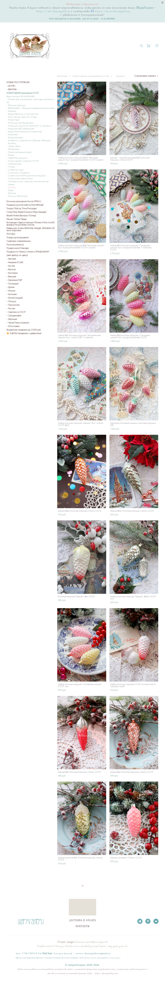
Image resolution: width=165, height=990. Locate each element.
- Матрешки (12, 149)
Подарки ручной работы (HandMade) (24, 205)
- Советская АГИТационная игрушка (26, 175)
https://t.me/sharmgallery (53, 11)
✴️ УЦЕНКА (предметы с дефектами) (23, 333)
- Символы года (15, 170)
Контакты (84, 958)
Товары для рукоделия (17, 237)
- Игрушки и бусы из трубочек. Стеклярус (28, 126)
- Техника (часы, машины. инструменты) (27, 181)
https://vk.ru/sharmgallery (112, 11)
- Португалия (12, 305)
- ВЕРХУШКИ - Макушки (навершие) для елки (30, 108)
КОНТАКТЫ (83, 926)
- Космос (11, 143)
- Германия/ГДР (14, 280)
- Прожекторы (14, 164)
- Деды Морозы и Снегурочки (22, 114)
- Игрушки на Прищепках (20, 123)
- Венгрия (11, 277)
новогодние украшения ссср (90, 76)
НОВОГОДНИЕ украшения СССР (22, 93)
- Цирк (10, 190)
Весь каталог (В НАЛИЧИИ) (20, 96)
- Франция (11, 319)
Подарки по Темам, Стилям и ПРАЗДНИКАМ (27, 252)
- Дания (10, 287)
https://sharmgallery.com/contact (106, 958)
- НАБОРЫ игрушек (16, 158)
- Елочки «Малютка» (17, 196)
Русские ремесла (15, 245)
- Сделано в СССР (15, 312)
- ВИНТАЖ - (12, 89)
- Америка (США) (14, 262)
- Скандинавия (13, 316)
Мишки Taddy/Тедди (16, 219)
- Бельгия (11, 269)
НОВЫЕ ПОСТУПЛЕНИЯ (17, 82)
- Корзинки (12, 134)
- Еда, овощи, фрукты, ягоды (21, 117)
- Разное (11, 193)
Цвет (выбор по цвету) (17, 255)
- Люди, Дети (13, 146)
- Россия (10, 308)
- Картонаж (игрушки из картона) (24, 131)
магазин (62, 76)
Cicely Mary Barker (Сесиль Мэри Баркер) (26, 212)
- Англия (10, 266)
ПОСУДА (10, 234)
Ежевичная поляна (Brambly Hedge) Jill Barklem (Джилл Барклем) (30, 229)
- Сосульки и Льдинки (18, 172)
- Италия (10, 291)
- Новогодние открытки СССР (22, 161)
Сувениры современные (18, 241)
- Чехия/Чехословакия (17, 323)
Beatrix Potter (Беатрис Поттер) (21, 216)
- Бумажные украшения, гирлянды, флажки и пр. (30, 100)
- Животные (12, 120)
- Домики (11, 111)
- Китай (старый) (14, 298)
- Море (10, 155)
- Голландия (12, 284)
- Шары (10, 184)
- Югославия (12, 326)
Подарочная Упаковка (17, 248)
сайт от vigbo (12, 982)
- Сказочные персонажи (19, 178)
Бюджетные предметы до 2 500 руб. (23, 330)
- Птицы (10, 167)
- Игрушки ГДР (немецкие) (20, 128)
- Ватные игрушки (16, 105)
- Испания (11, 294)
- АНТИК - (11, 86)
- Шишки (11, 187)
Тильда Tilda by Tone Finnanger (21, 208)
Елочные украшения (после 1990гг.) (23, 201)
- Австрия (11, 259)
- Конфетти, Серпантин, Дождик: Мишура (28, 140)
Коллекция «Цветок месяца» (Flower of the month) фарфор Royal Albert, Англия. (30, 223)
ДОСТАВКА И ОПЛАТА (82, 920)
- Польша (11, 301)
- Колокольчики (14, 137)
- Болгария (11, 273)
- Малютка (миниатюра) (19, 152)
